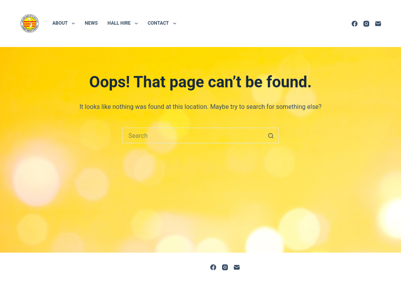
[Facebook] (355, 24)
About (65, 23)
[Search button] (271, 135)
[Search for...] (192, 135)
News (91, 23)
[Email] (378, 24)
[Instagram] (366, 24)
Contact (163, 23)
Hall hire (124, 23)
